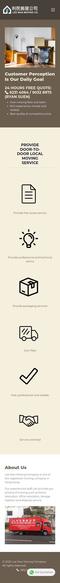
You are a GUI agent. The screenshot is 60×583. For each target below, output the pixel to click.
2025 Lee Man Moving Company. (26, 561)
